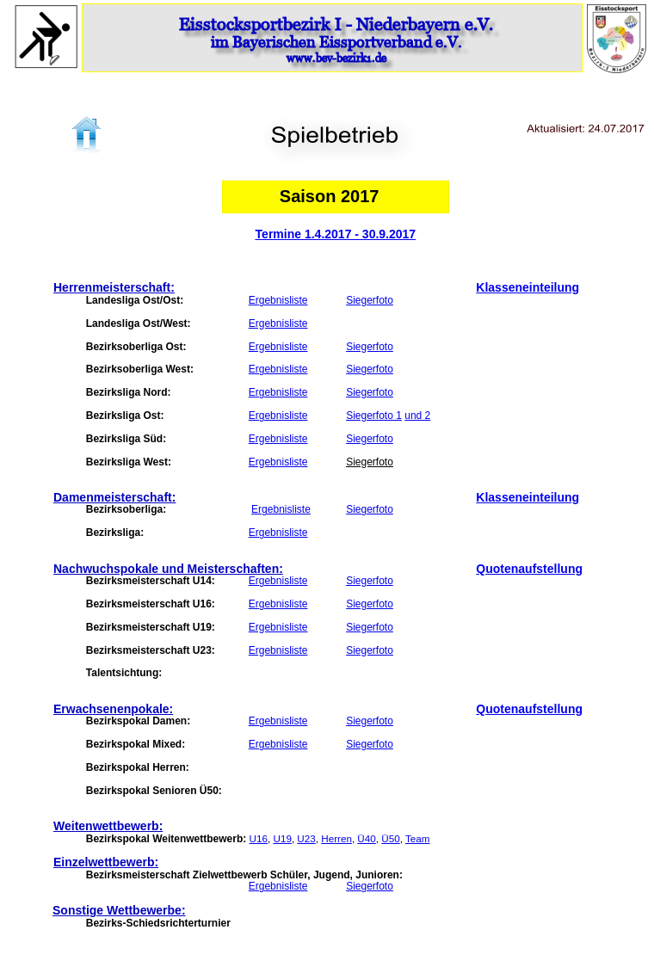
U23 (306, 838)
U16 (259, 838)
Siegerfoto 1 (374, 416)
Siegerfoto (369, 300)
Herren (336, 838)
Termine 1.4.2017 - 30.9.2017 (336, 234)
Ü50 (390, 838)
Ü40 (366, 838)
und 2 (417, 416)
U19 (282, 838)
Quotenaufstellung (529, 569)
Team (417, 838)
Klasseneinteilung (527, 287)
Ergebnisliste (278, 300)
